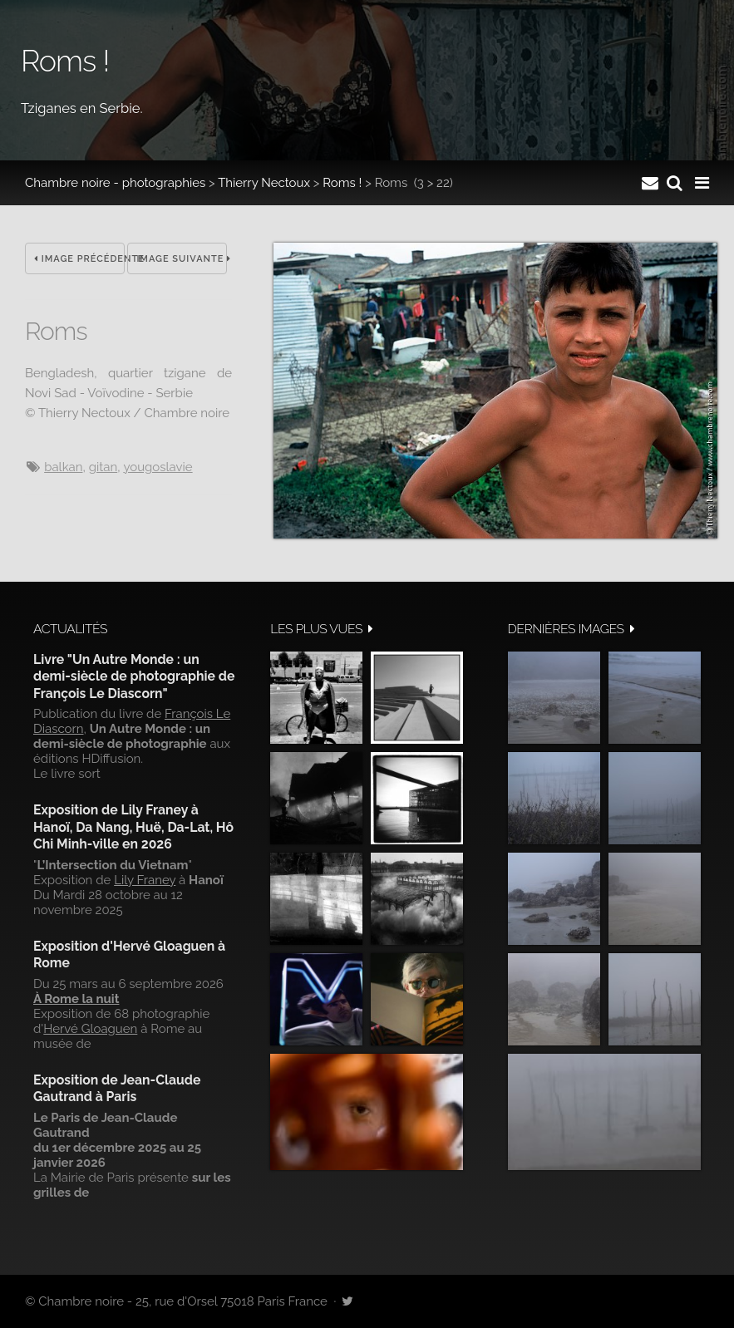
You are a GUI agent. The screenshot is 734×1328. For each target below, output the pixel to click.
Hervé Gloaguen (90, 1028)
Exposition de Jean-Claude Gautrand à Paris (116, 1088)
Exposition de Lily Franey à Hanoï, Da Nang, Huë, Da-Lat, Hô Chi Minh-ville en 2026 (133, 827)
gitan (103, 467)
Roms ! (342, 182)
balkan (63, 467)
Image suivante (181, 258)
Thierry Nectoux (264, 182)
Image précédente (79, 258)
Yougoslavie (157, 467)
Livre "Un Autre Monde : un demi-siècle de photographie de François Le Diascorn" (133, 676)
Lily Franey (144, 880)
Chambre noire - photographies (115, 182)
